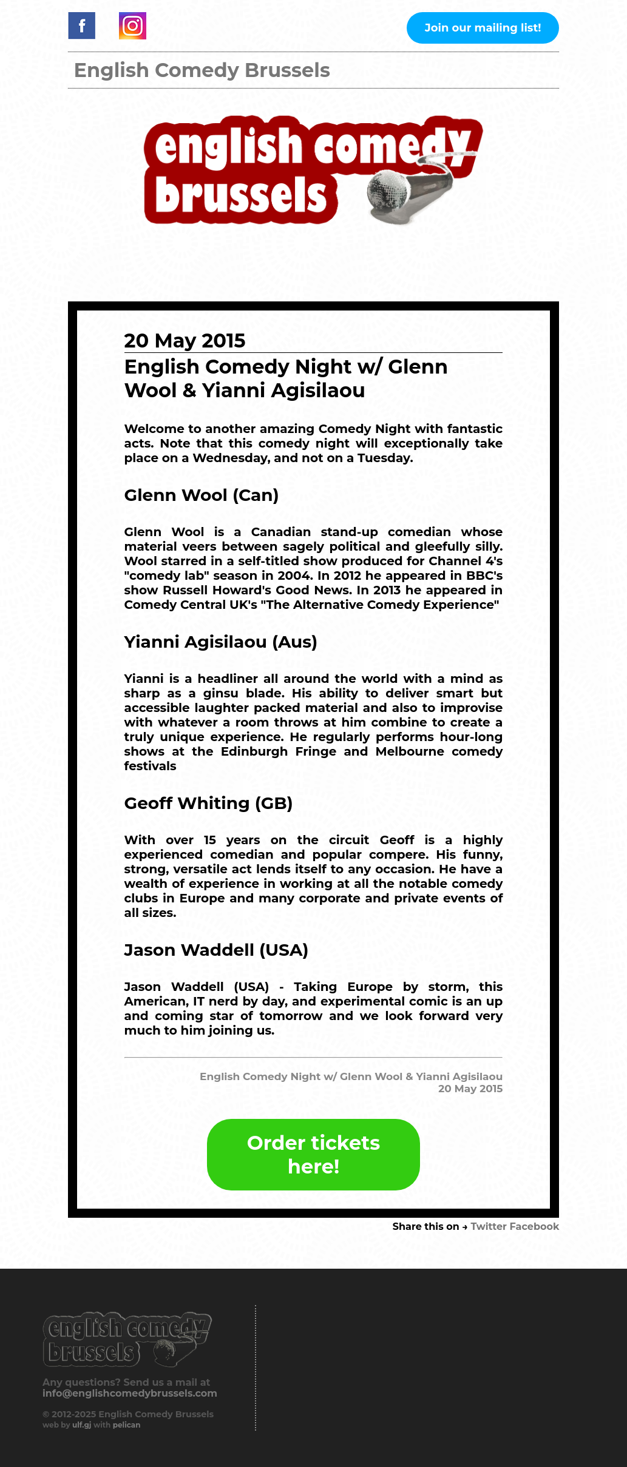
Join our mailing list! (483, 28)
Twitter (488, 1226)
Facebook (535, 1226)
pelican (127, 1424)
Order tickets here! (313, 1154)
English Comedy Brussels (202, 70)
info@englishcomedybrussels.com (129, 1393)
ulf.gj (82, 1424)
